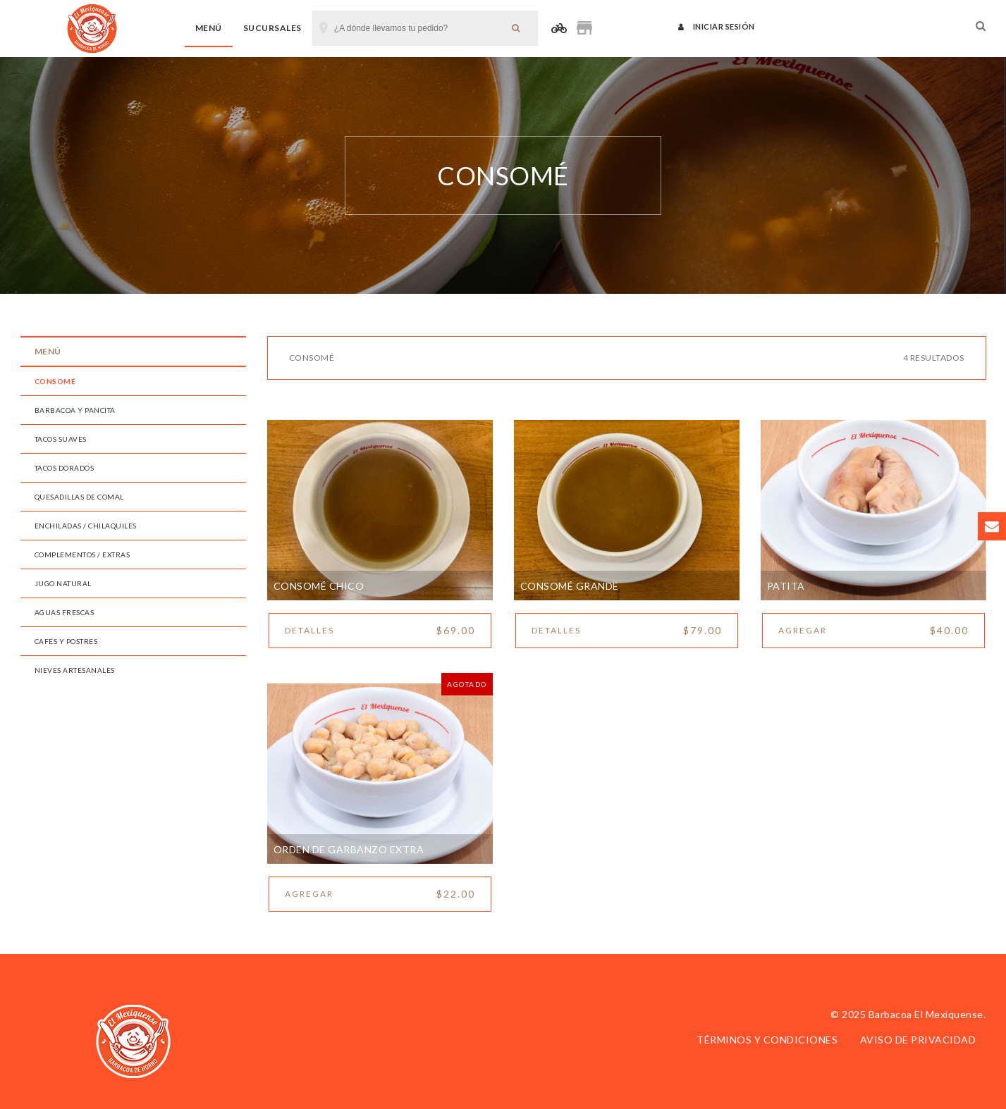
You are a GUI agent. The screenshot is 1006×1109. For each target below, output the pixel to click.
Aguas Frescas (64, 612)
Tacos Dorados (64, 468)
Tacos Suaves (61, 439)
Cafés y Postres (66, 641)
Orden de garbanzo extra (349, 849)
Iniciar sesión (716, 26)
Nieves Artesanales (75, 670)
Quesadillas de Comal (79, 496)
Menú (208, 28)
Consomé (55, 381)
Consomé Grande (569, 586)
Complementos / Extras (82, 554)
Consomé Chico (319, 586)
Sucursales (272, 28)
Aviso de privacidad (918, 1040)
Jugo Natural (63, 583)
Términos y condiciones (767, 1040)
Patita (786, 586)
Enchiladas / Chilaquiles (86, 525)
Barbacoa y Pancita (75, 410)
